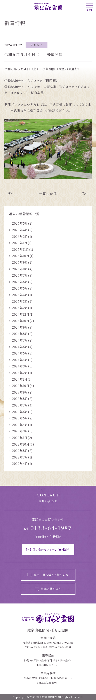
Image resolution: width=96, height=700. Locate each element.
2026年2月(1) (22, 237)
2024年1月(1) (22, 379)
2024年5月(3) (22, 353)
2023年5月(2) (22, 418)
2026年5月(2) (22, 223)
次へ (85, 193)
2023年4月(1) (22, 425)
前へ (11, 193)
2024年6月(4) (22, 347)
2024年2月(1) (22, 373)
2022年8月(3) (22, 451)
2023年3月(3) (22, 431)
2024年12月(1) (23, 314)
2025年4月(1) (22, 295)
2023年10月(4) (23, 386)
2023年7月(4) (22, 405)
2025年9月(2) (22, 262)
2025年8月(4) (22, 269)
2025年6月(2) (22, 282)
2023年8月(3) (22, 399)
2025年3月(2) (22, 301)
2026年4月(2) (22, 230)
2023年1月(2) (22, 438)
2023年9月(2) (22, 392)
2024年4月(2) (22, 360)
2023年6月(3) (22, 412)
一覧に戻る (48, 193)
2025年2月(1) (22, 308)
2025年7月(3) (22, 275)
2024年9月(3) (22, 327)
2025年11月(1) (22, 249)
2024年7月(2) (22, 340)
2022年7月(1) (22, 457)
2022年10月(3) (23, 444)
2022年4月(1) (22, 464)
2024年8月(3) (22, 334)
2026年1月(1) (22, 243)
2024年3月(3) (22, 366)
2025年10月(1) (23, 256)
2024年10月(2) (23, 321)
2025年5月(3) (22, 288)
